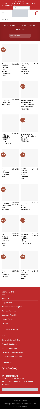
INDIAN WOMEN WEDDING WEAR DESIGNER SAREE (24, 173)
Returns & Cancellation (11, 340)
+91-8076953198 (26, 3)
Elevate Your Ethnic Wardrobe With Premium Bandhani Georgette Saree (28, 103)
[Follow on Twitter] (11, 368)
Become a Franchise (9, 315)
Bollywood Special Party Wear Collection (6, 206)
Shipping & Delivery (9, 348)
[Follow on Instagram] (7, 368)
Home (6, 26)
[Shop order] (20, 36)
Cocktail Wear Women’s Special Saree (25, 206)
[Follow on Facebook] (3, 368)
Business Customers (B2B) (12, 307)
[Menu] (3, 13)
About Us (5, 298)
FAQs (4, 336)
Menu (5, 19)
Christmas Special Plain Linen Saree (6, 102)
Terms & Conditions (9, 344)
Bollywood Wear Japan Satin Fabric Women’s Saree (25, 274)
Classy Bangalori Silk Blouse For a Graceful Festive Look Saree (6, 69)
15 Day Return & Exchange (12, 356)
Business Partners (9, 311)
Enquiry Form (7, 302)
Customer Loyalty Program (12, 352)
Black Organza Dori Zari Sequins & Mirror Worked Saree (5, 240)
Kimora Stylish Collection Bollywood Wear (5, 172)
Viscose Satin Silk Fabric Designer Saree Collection (28, 136)
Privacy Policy (7, 319)
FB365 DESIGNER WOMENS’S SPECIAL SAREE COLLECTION (6, 138)
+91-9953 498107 (10, 3)
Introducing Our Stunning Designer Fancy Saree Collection (25, 68)
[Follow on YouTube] (15, 368)
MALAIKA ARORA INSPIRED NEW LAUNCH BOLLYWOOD (26, 239)
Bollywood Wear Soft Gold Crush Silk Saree (5, 273)
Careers (5, 323)
